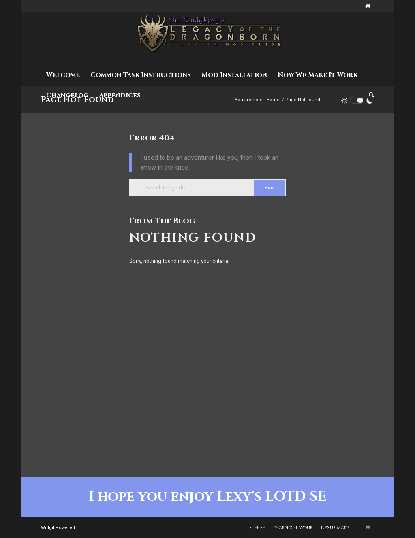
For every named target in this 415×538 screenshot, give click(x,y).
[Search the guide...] (207, 188)
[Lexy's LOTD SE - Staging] (207, 38)
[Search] (369, 95)
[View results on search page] (269, 188)
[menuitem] (63, 75)
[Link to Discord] (368, 6)
